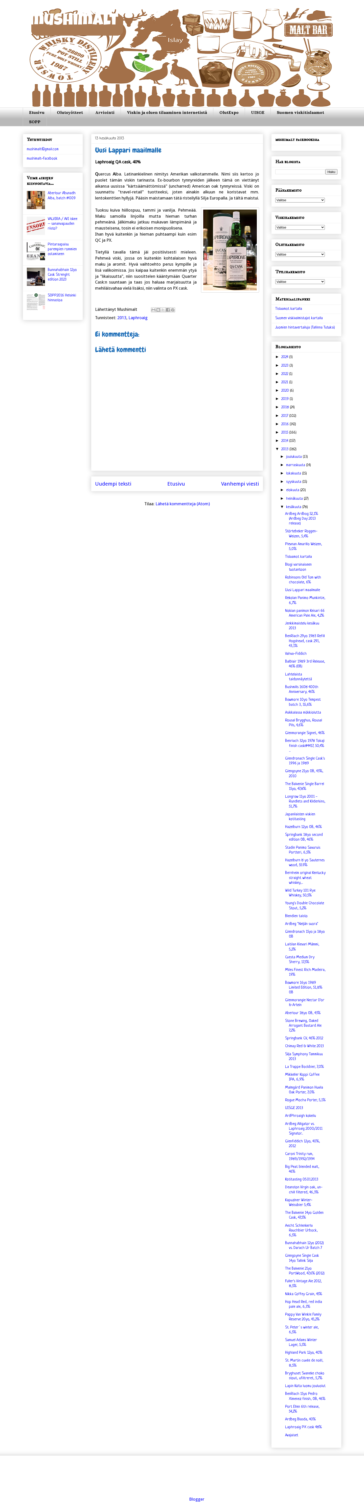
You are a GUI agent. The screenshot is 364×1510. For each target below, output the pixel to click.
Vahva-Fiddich (296, 654)
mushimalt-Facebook (42, 159)
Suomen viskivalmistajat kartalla (299, 318)
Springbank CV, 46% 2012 (304, 1038)
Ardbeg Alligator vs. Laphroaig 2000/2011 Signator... (304, 1129)
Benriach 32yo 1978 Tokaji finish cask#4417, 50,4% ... (305, 746)
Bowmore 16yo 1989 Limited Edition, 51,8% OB (303, 988)
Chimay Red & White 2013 (304, 1046)
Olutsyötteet (70, 112)
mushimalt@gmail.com (43, 149)
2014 (285, 441)
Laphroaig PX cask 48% (303, 1427)
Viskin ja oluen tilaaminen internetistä (167, 112)
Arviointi (105, 112)
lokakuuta (294, 473)
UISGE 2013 (294, 1108)
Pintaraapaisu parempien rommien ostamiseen (62, 249)
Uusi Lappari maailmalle (302, 590)
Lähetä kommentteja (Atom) (182, 503)
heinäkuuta (295, 499)
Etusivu (36, 112)
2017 (285, 416)
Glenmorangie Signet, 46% (305, 733)
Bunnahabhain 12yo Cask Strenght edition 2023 (62, 275)
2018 (285, 407)
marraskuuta (296, 465)
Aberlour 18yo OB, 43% (303, 1013)
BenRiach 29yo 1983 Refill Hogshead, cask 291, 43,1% (305, 641)
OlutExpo (229, 112)
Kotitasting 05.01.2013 (301, 1179)
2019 (285, 399)
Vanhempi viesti (240, 484)
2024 (285, 357)
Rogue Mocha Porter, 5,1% (305, 1100)
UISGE (257, 112)
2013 (121, 317)
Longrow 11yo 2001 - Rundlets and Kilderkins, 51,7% (305, 802)
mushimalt (73, 21)
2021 (285, 382)
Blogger (196, 1499)
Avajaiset (291, 1435)
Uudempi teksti (113, 484)
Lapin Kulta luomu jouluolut (305, 1386)
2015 (285, 433)
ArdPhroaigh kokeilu (300, 1116)
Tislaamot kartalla (288, 309)
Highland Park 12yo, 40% (303, 1353)
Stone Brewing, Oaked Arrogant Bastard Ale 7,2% (303, 1026)
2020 (285, 391)
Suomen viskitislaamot (300, 112)
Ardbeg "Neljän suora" (301, 924)
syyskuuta (294, 482)
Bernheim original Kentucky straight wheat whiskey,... (305, 878)
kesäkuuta (294, 507)
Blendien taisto (296, 916)
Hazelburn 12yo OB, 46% (303, 827)
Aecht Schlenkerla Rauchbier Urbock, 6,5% (301, 1231)
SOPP (34, 121)
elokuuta (293, 490)
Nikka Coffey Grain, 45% (303, 1294)
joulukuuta (294, 457)
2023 (285, 366)
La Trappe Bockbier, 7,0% (304, 1067)
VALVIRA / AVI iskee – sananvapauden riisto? (62, 224)
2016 (285, 424)
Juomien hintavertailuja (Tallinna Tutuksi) (305, 327)
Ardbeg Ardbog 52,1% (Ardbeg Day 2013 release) (301, 519)
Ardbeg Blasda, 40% (300, 1419)
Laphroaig (138, 317)
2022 (285, 374)
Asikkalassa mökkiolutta (303, 713)
